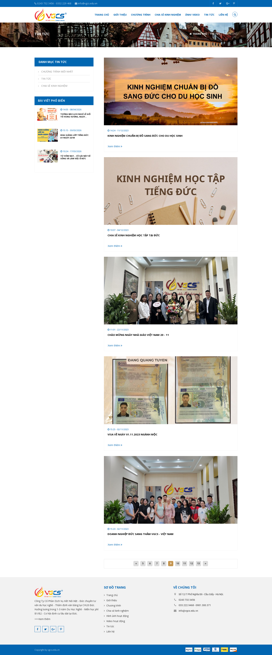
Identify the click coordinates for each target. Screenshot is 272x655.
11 (184, 563)
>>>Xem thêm (42, 619)
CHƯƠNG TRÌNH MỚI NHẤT (57, 71)
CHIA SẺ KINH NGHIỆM (54, 85)
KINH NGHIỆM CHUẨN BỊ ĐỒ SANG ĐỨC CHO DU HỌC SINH (145, 135)
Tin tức (209, 14)
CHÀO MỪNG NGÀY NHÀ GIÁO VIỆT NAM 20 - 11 (138, 335)
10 (177, 563)
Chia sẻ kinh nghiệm (168, 14)
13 (198, 563)
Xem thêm (115, 146)
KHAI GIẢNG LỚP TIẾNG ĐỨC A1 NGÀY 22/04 (74, 136)
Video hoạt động (115, 621)
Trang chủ (102, 14)
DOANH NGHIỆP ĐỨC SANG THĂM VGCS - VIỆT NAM (140, 534)
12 (191, 563)
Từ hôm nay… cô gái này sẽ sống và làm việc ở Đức (75, 157)
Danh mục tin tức (52, 62)
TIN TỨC (215, 33)
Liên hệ (223, 14)
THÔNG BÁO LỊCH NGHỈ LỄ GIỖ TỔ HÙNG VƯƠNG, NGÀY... (75, 115)
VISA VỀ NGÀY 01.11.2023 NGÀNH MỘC (132, 434)
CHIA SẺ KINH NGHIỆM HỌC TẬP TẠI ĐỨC (134, 235)
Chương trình (140, 14)
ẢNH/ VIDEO (192, 14)
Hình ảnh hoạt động (117, 616)
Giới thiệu (120, 14)
